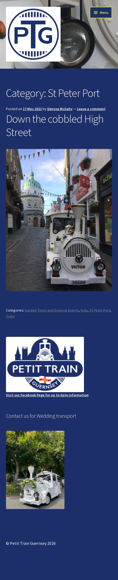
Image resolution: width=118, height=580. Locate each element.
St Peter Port (99, 310)
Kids (84, 310)
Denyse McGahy (60, 108)
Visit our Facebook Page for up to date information (47, 367)
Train (10, 316)
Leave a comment (91, 108)
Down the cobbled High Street (54, 125)
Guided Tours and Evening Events (52, 310)
